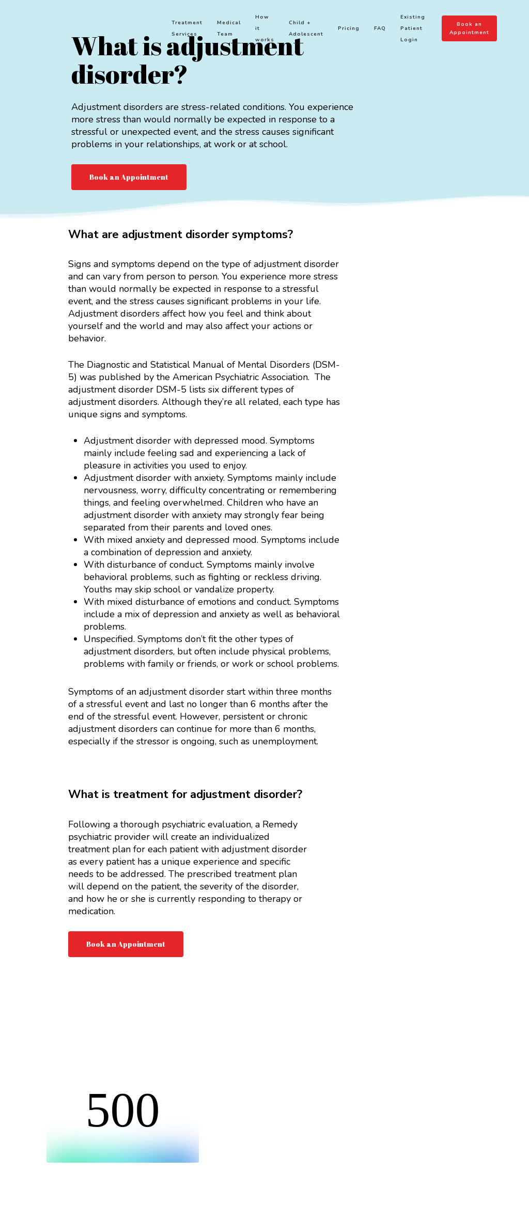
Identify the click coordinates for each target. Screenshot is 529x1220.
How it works (269, 31)
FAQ (385, 31)
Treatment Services (192, 31)
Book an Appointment (472, 31)
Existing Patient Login (418, 31)
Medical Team (234, 31)
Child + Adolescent (311, 31)
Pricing (354, 31)
